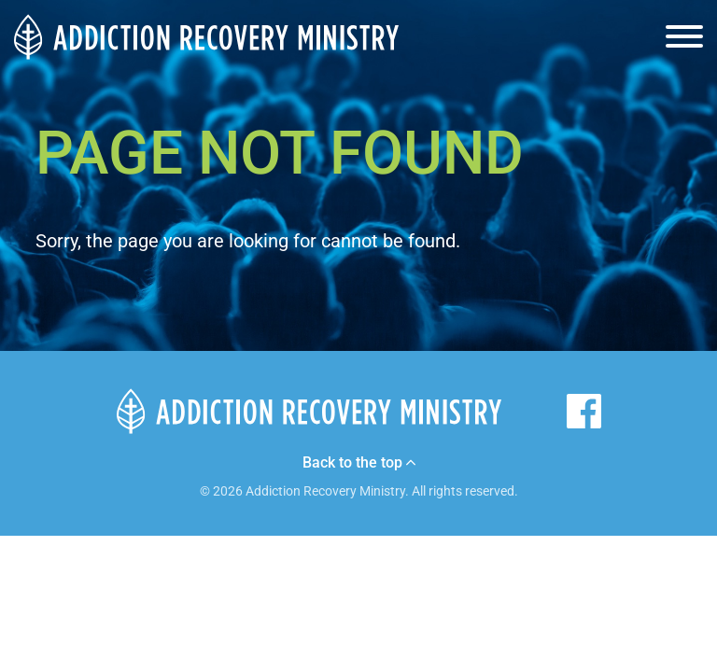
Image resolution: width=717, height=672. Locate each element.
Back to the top (358, 463)
